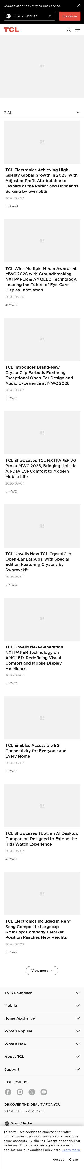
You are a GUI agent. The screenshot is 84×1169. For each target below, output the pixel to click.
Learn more (71, 1150)
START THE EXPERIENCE (23, 1111)
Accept (58, 1160)
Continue (69, 16)
